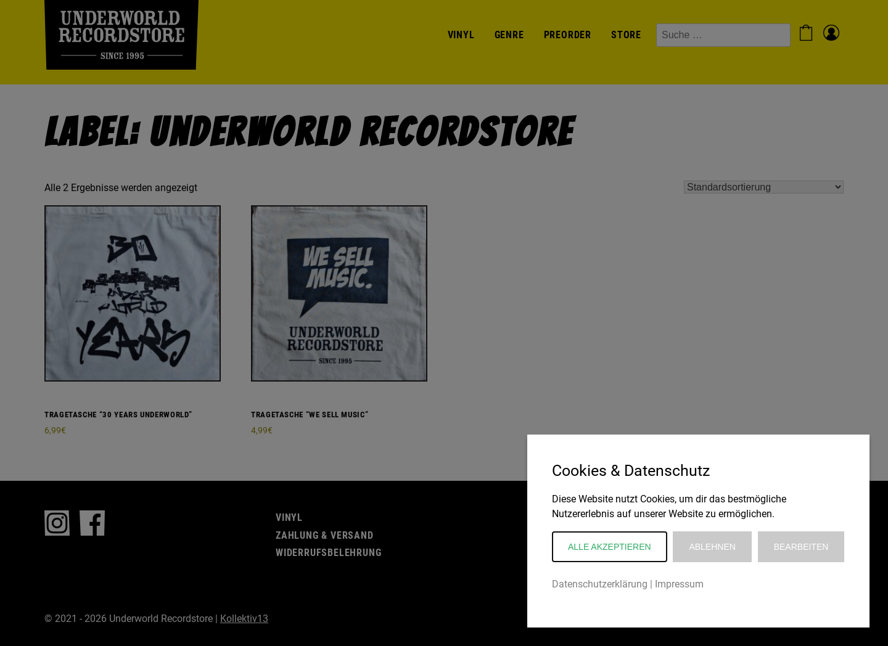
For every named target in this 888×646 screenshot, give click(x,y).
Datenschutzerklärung (600, 584)
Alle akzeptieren (609, 547)
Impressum (679, 584)
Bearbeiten (801, 547)
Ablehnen (712, 547)
